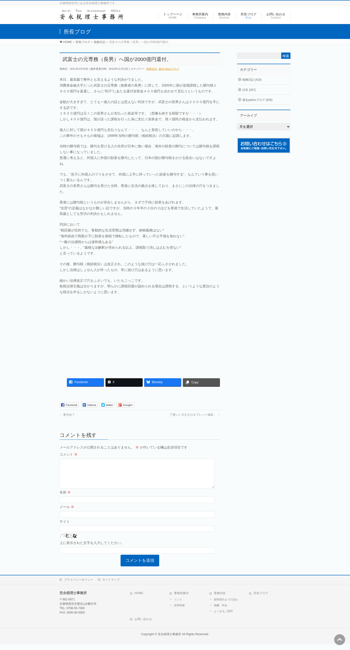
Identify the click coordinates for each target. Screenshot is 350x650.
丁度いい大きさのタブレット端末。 (195, 414)
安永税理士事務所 (169, 640)
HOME (138, 599)
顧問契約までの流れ (226, 605)
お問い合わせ (143, 625)
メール (67, 513)
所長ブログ (261, 599)
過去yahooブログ (168, 68)
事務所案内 (181, 599)
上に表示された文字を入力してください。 (92, 549)
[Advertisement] (140, 334)
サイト (65, 527)
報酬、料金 (220, 611)
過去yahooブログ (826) (257, 100)
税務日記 (151, 68)
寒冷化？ (67, 414)
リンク (178, 605)
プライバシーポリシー (78, 585)
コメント (69, 454)
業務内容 (220, 599)
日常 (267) (249, 90)
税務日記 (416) (252, 79)
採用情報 (179, 611)
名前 (65, 498)
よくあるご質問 (223, 616)
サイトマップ (111, 585)
